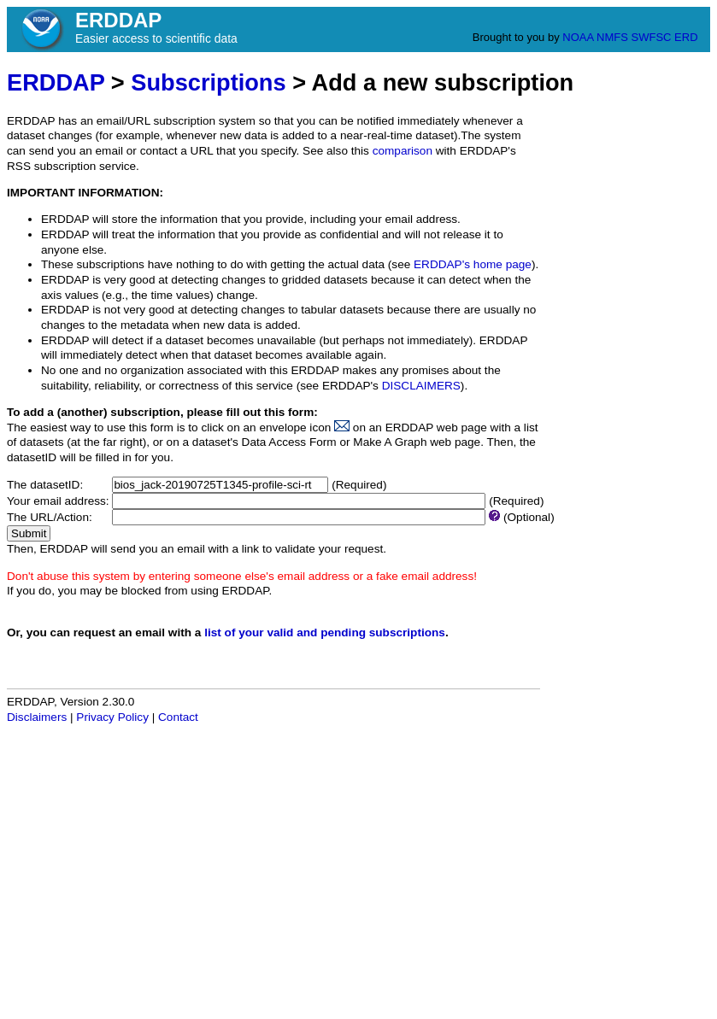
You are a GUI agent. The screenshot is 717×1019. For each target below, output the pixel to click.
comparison (402, 150)
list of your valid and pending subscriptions (324, 632)
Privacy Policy (112, 717)
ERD (685, 37)
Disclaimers (37, 717)
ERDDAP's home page (473, 264)
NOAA (577, 37)
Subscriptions (208, 82)
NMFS (612, 37)
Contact (178, 717)
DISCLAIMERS (421, 385)
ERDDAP (55, 82)
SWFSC (652, 37)
